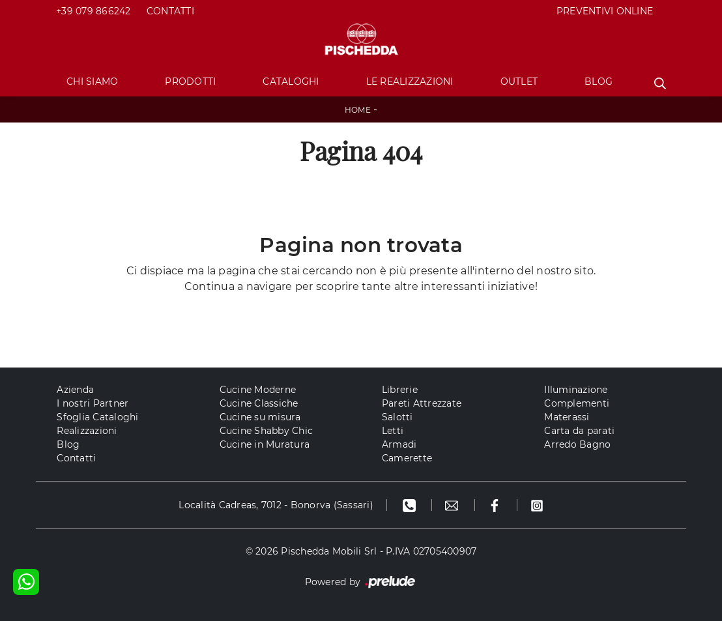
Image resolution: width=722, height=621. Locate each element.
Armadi (399, 444)
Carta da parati (579, 431)
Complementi (576, 403)
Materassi (566, 417)
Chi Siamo (92, 81)
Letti (392, 431)
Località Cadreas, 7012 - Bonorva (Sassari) (276, 505)
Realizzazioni (87, 431)
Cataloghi (291, 81)
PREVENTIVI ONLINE (604, 11)
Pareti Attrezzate (421, 403)
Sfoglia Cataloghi (97, 417)
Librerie (400, 390)
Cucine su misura (260, 417)
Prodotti (190, 81)
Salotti (397, 417)
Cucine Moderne (258, 390)
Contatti (170, 11)
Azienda (75, 390)
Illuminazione (575, 390)
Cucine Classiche (259, 403)
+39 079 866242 (93, 11)
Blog (599, 81)
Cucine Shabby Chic (266, 431)
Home (358, 110)
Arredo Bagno (577, 444)
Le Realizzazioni (410, 81)
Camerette (407, 458)
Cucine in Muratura (265, 444)
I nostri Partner (92, 403)
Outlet (519, 81)
